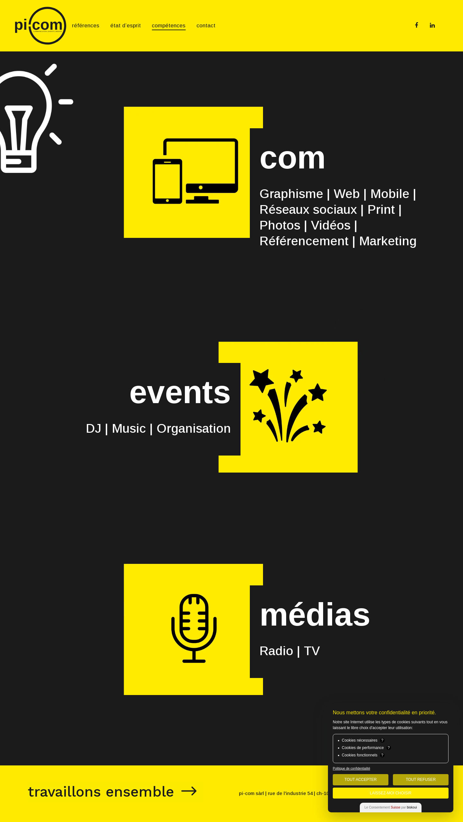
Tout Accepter (360, 779)
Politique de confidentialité (351, 768)
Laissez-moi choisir (390, 793)
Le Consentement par (391, 807)
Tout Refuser (421, 779)
